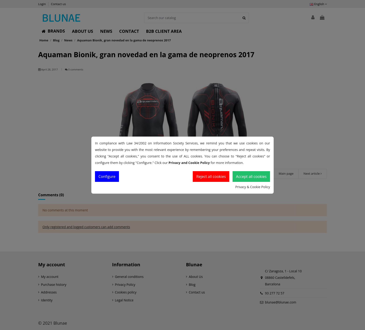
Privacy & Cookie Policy (252, 187)
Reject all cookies (211, 176)
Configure (106, 176)
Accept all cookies (251, 176)
